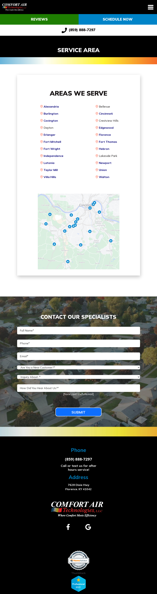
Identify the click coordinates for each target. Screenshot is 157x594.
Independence (53, 156)
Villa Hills (50, 177)
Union (103, 170)
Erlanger (49, 134)
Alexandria (51, 106)
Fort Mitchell (52, 141)
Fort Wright (52, 149)
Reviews (39, 19)
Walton (104, 177)
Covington (51, 120)
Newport (105, 163)
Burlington (51, 113)
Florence (105, 134)
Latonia (49, 163)
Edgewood (106, 127)
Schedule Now (118, 19)
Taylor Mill (51, 170)
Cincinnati (106, 113)
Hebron (104, 149)
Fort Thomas (108, 141)
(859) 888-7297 (78, 30)
